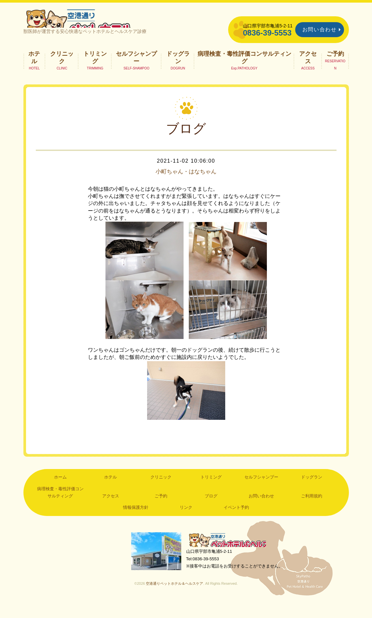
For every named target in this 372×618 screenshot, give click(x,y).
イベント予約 (236, 520)
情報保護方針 (135, 520)
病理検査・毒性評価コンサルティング (244, 70)
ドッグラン (178, 70)
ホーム (60, 490)
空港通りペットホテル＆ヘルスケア (231, 554)
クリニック (62, 70)
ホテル (34, 70)
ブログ (211, 509)
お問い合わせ (319, 29)
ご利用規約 (311, 509)
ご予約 (335, 67)
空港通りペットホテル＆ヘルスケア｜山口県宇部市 (110, 24)
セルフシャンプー (136, 70)
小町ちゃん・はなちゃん (186, 184)
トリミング (95, 70)
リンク (186, 520)
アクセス (308, 70)
